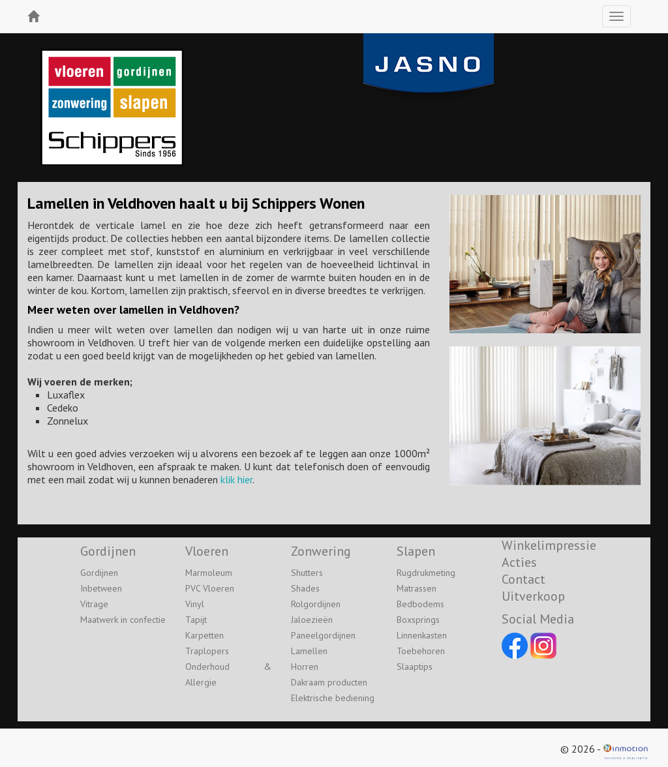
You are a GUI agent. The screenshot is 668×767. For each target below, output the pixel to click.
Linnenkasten (422, 635)
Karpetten (204, 635)
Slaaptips (415, 666)
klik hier (236, 479)
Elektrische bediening (332, 698)
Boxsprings (418, 619)
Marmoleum (208, 573)
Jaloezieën (312, 619)
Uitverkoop (533, 596)
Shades (305, 588)
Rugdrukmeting (426, 573)
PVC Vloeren (209, 588)
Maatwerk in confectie (123, 619)
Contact (523, 579)
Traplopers (207, 651)
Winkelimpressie (549, 545)
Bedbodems (420, 604)
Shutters (307, 573)
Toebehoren (421, 651)
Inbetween (101, 588)
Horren (304, 666)
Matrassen (416, 588)
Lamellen (309, 651)
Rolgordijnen (316, 604)
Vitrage (94, 604)
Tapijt (196, 619)
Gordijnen (99, 573)
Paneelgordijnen (323, 635)
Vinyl (194, 604)
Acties (519, 562)
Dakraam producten (329, 682)
